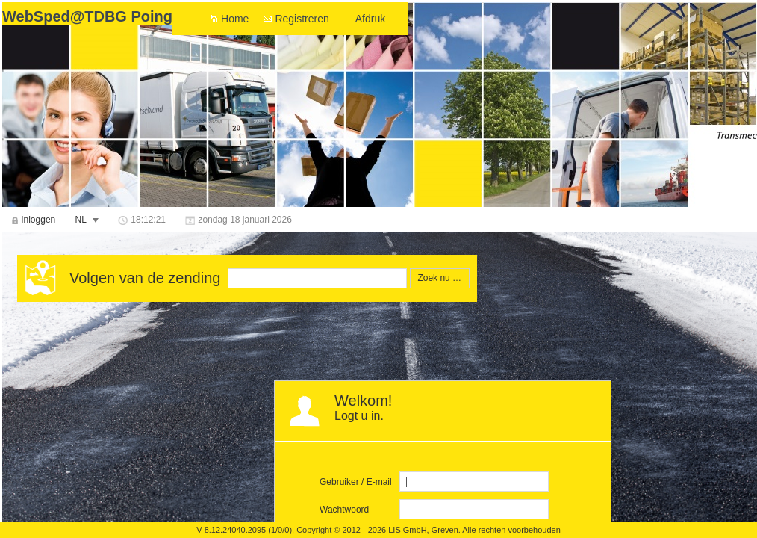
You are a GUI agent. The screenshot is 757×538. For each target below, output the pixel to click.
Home (235, 19)
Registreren (301, 19)
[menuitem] (33, 219)
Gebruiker (339, 482)
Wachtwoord (344, 509)
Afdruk (370, 19)
